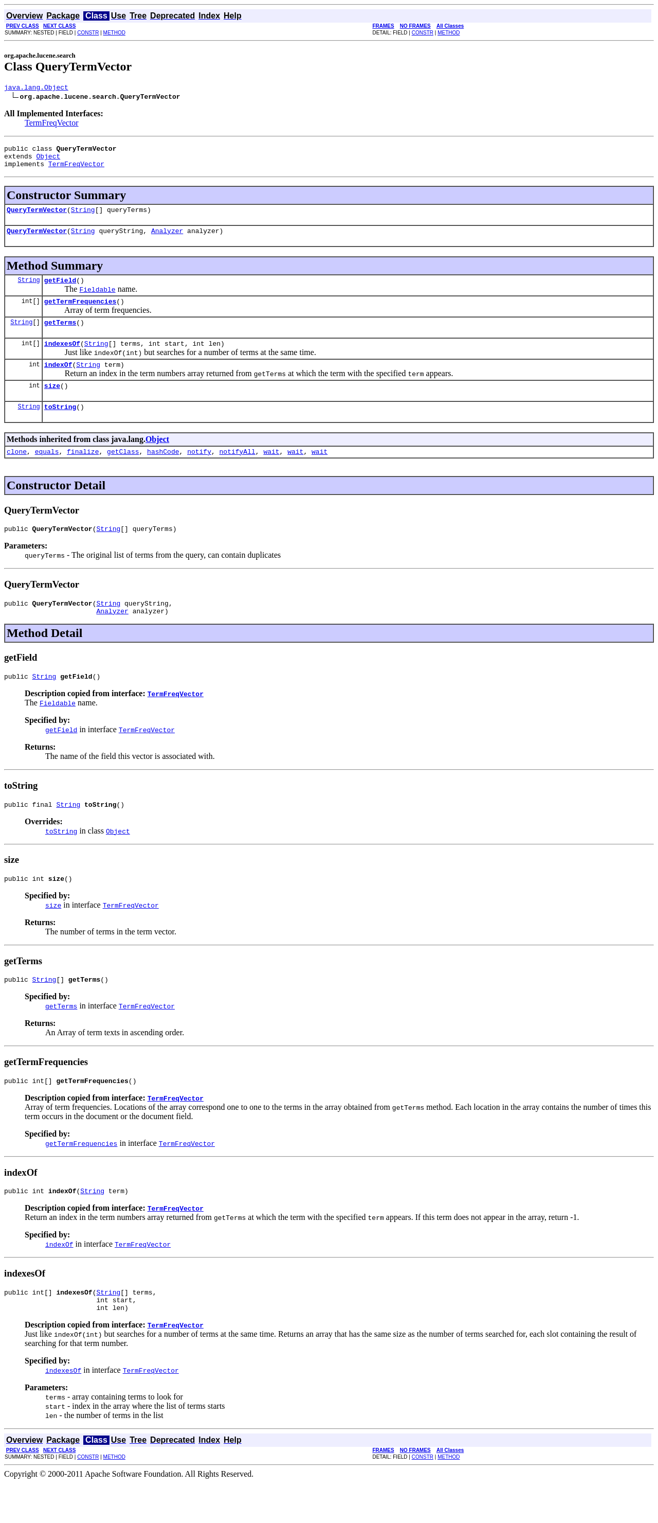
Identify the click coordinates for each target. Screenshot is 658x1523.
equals (47, 472)
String (83, 217)
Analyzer (167, 239)
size (52, 404)
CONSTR (88, 33)
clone (17, 472)
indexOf (58, 381)
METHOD (114, 33)
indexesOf (62, 358)
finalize (83, 472)
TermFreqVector (52, 124)
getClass (123, 472)
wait (271, 472)
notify (199, 472)
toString (60, 426)
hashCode (163, 472)
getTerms (60, 336)
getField (60, 290)
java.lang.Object (36, 88)
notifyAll (237, 472)
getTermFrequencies (80, 313)
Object (48, 160)
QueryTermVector (37, 217)
